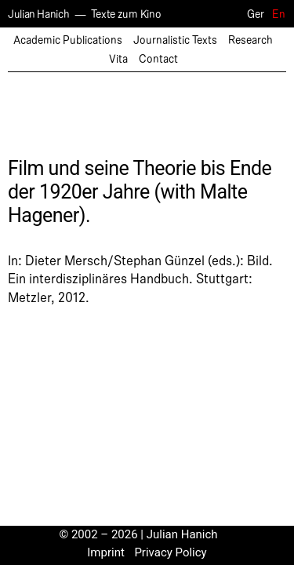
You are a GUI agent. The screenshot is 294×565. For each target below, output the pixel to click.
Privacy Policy (170, 552)
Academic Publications (67, 40)
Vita (118, 59)
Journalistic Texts (175, 40)
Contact (158, 59)
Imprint (106, 552)
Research (250, 40)
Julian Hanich (38, 14)
